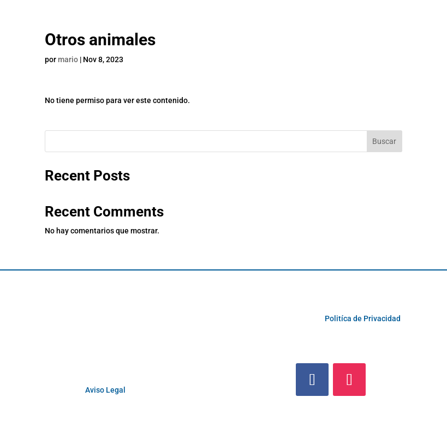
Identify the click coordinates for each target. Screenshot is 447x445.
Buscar (384, 141)
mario (68, 59)
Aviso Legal (105, 390)
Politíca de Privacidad (363, 318)
